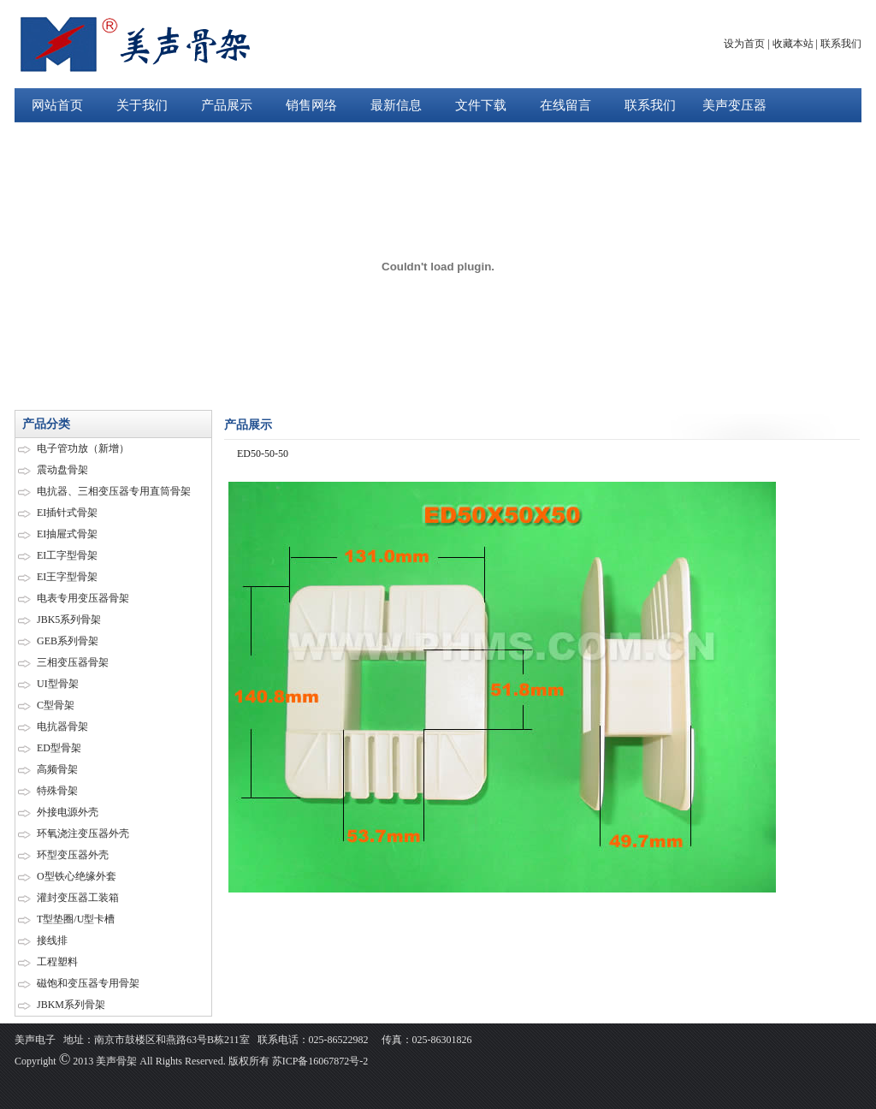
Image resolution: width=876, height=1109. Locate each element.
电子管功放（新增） (83, 448)
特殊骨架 (57, 791)
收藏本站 (793, 44)
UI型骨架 (58, 684)
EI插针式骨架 (67, 513)
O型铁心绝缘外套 (76, 876)
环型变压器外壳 (73, 855)
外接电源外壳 (67, 812)
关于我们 (142, 105)
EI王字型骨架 (67, 577)
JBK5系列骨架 (69, 620)
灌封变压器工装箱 (78, 898)
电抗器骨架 (62, 726)
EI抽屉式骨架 (67, 534)
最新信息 (396, 105)
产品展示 (226, 105)
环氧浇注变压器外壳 (83, 833)
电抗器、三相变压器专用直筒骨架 (114, 491)
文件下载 (480, 105)
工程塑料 (57, 962)
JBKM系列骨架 (71, 1005)
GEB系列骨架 (67, 641)
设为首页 (744, 44)
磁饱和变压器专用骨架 (88, 983)
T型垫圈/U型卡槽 (76, 919)
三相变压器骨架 (73, 662)
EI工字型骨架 (67, 555)
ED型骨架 (59, 748)
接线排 (52, 940)
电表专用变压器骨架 (83, 598)
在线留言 (565, 105)
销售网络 (311, 105)
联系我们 (840, 44)
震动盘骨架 (62, 470)
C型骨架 (55, 705)
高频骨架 (57, 769)
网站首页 (57, 105)
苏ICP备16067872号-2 (319, 1061)
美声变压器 (734, 105)
